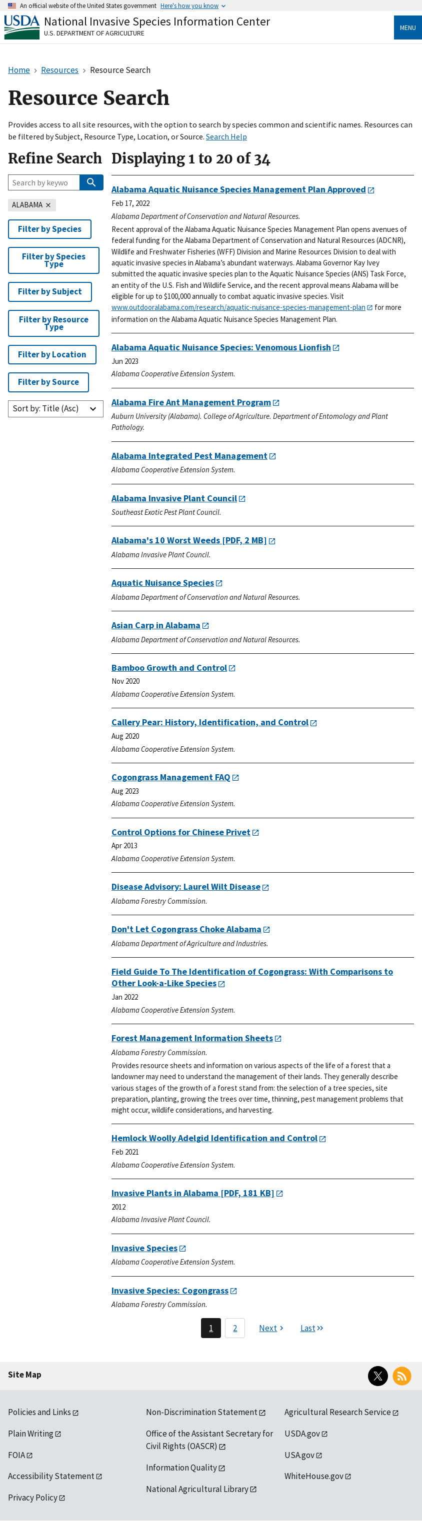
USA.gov (299, 1455)
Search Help (226, 136)
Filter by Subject (50, 291)
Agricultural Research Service (337, 1412)
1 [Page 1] (211, 1328)
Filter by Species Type (54, 260)
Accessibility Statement (51, 1476)
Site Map (25, 1374)
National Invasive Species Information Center (157, 21)
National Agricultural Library (197, 1489)
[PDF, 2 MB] (189, 540)
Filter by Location (52, 354)
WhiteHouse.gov (314, 1476)
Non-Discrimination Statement (202, 1412)
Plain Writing (31, 1433)
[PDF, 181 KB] (193, 1193)
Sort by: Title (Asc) (45, 408)
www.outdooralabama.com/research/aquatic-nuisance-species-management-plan (239, 307)
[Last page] (312, 1328)
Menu (408, 27)
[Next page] (272, 1328)
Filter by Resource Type (53, 323)
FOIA (16, 1455)
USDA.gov (302, 1433)
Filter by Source (48, 381)
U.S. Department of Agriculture (94, 32)
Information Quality (181, 1467)
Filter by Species (50, 228)
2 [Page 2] (235, 1328)
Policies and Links (39, 1412)
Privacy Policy (33, 1497)
